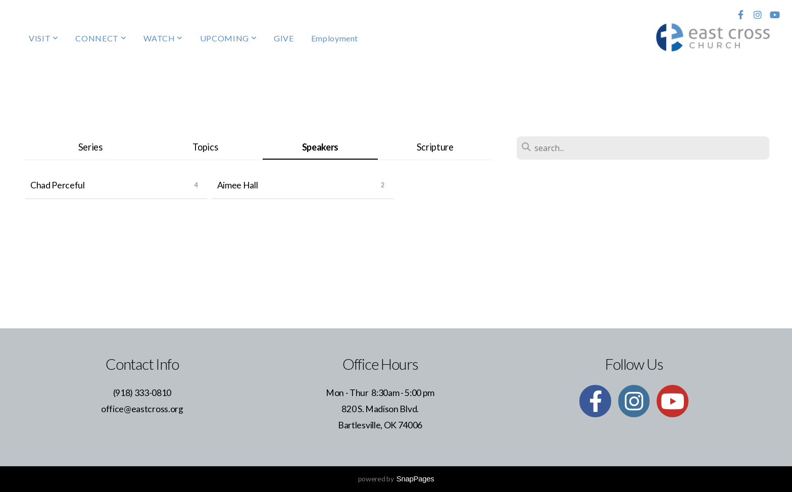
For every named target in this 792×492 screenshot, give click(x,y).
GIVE (284, 38)
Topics (205, 147)
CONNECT (100, 38)
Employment (334, 38)
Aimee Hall (237, 185)
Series (90, 147)
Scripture (435, 147)
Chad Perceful (57, 185)
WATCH (162, 38)
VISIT (43, 38)
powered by (396, 478)
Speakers (320, 147)
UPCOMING (228, 38)
